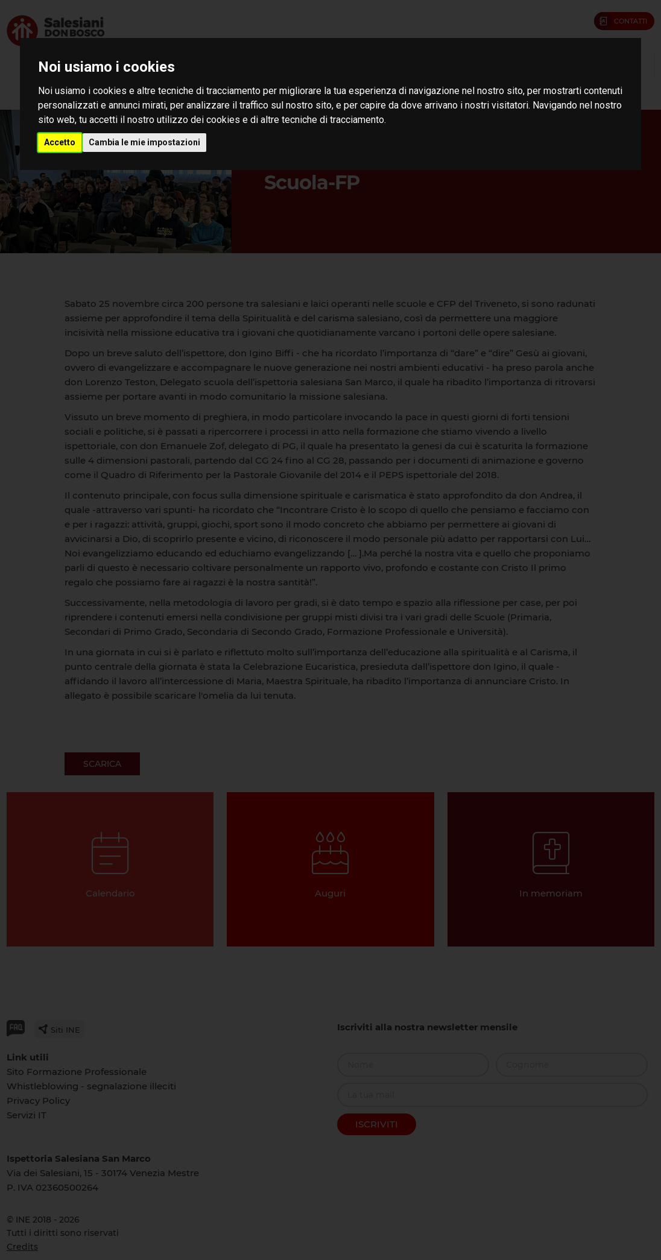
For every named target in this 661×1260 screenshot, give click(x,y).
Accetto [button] (59, 142)
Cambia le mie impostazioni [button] (144, 142)
